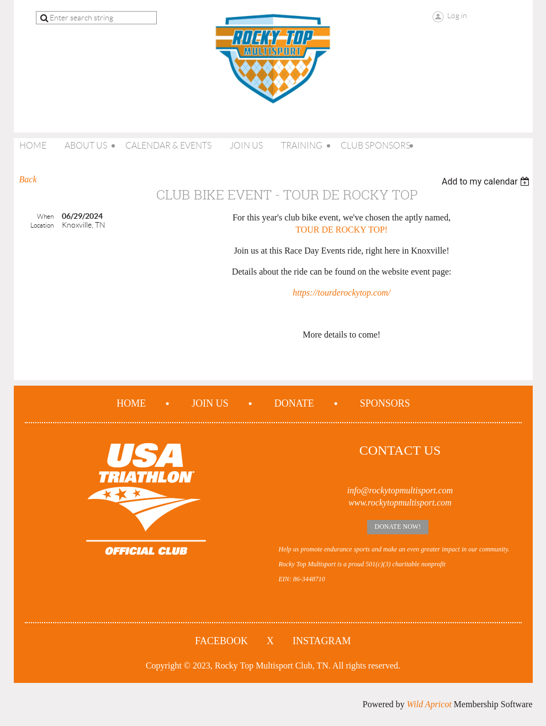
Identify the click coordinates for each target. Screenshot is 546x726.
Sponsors (385, 403)
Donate (294, 403)
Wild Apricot (429, 704)
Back (28, 179)
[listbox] (487, 181)
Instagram (322, 640)
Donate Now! (398, 526)
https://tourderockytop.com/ (341, 292)
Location (42, 225)
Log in (457, 15)
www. (358, 502)
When (45, 216)
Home (131, 403)
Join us (210, 403)
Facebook (221, 640)
